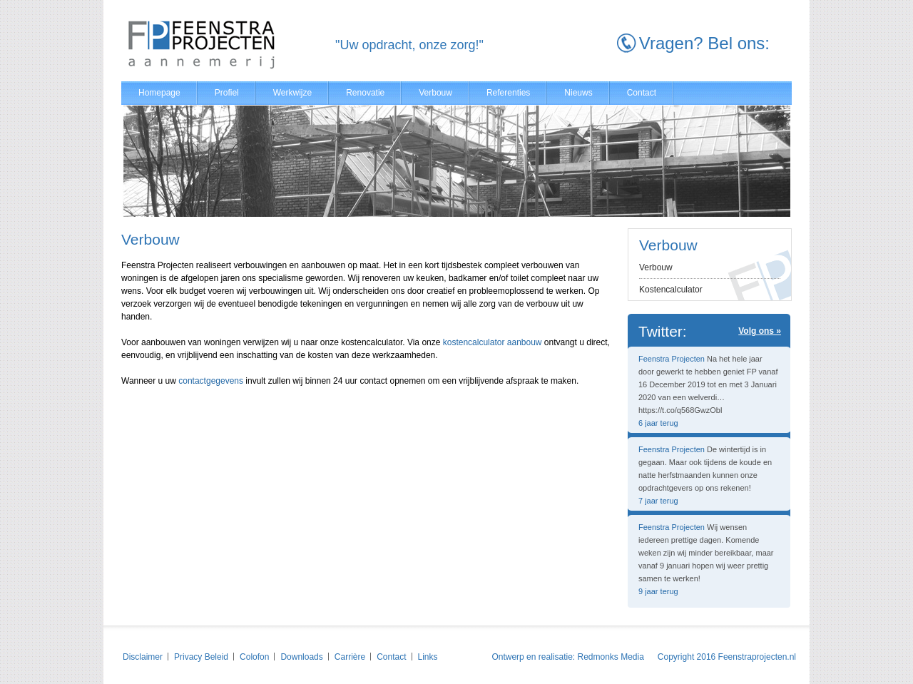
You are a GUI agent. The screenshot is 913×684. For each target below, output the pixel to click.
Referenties (508, 93)
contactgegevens (210, 381)
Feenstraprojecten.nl (757, 657)
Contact (641, 93)
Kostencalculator (671, 290)
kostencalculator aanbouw (492, 342)
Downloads (301, 657)
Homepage (159, 93)
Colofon (254, 657)
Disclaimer (143, 657)
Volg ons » (759, 331)
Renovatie (365, 93)
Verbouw (435, 93)
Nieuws (578, 93)
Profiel (227, 93)
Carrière (350, 657)
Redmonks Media (610, 657)
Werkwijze (292, 93)
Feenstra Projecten (671, 358)
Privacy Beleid (201, 657)
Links (428, 657)
